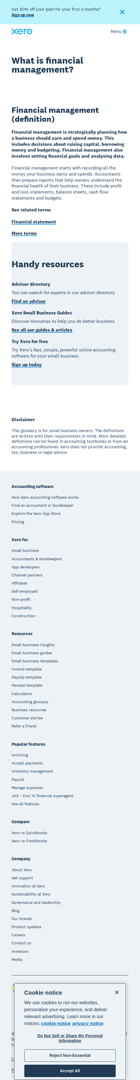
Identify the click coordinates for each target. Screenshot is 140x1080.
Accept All (70, 1070)
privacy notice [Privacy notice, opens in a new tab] (88, 1023)
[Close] (116, 992)
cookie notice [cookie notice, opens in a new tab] (56, 1023)
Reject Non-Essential (70, 1055)
